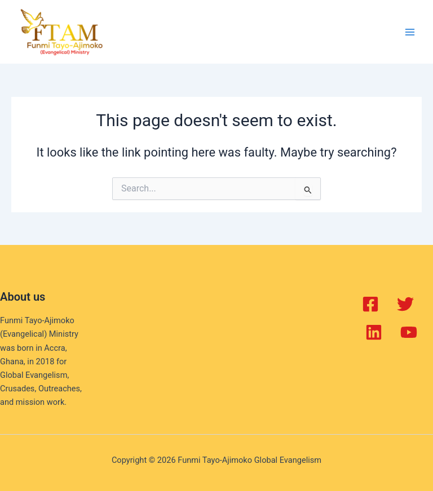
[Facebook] (370, 304)
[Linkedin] (374, 332)
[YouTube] (409, 332)
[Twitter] (405, 304)
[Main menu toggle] (410, 32)
